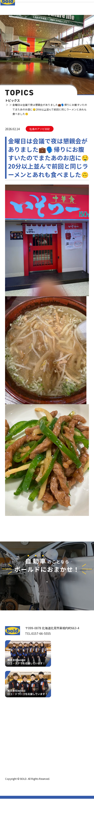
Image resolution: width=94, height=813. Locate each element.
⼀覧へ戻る (47, 533)
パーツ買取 (43, 738)
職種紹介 (14, 763)
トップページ (16, 724)
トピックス (16, 109)
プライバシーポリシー (17, 778)
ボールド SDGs (18, 757)
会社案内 (14, 744)
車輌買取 (42, 732)
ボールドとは (17, 751)
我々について (16, 736)
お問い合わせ (47, 603)
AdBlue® (42, 751)
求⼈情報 (40, 763)
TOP (7, 104)
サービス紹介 (44, 724)
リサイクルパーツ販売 (51, 745)
